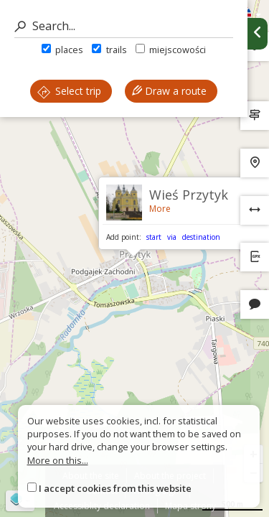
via (171, 237)
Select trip (69, 91)
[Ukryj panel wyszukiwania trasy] (257, 34)
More (160, 208)
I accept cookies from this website (115, 488)
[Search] (123, 26)
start (153, 237)
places (62, 49)
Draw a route (169, 91)
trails (109, 49)
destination (201, 237)
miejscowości (171, 49)
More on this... (57, 460)
